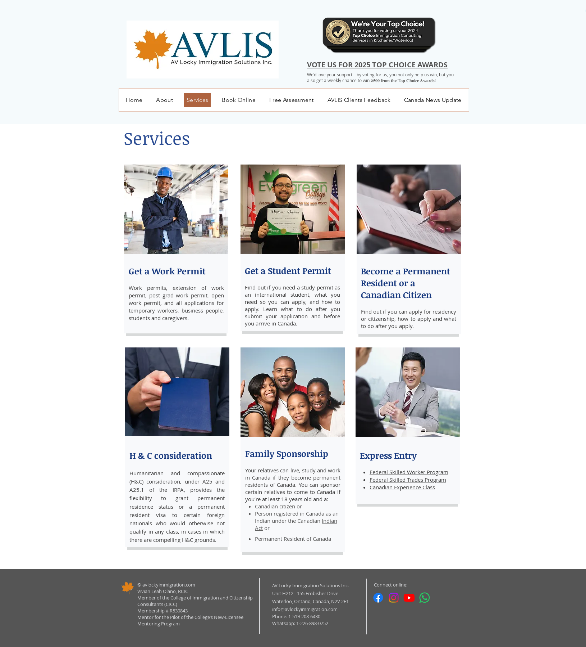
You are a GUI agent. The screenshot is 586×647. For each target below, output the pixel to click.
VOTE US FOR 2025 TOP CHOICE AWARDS (377, 64)
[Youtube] (409, 597)
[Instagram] (393, 597)
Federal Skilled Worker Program (409, 472)
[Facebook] (378, 597)
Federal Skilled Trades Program (408, 479)
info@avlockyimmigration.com (305, 609)
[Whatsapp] (424, 597)
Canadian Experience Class (402, 487)
